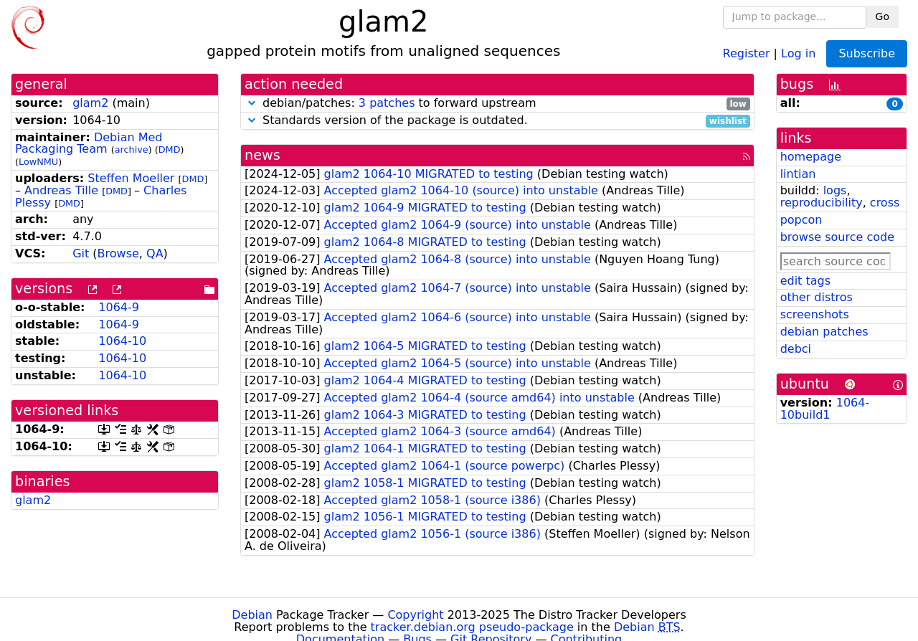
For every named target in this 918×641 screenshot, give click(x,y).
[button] (251, 103)
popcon (801, 220)
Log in (798, 53)
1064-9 (118, 307)
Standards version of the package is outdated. (497, 121)
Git (80, 253)
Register (746, 53)
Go (882, 16)
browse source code (837, 237)
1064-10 (122, 341)
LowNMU (38, 161)
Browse (118, 253)
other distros (816, 297)
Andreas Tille (61, 190)
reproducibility (821, 202)
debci (795, 349)
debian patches (824, 331)
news (262, 155)
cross (884, 202)
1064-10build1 (825, 409)
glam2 (90, 103)
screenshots (814, 314)
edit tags (805, 281)
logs (835, 190)
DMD (169, 149)
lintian (798, 174)
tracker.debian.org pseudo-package (472, 627)
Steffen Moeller (130, 178)
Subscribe (866, 53)
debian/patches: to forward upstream (497, 104)
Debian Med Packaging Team (89, 143)
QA (155, 253)
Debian (252, 615)
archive (131, 149)
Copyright (415, 615)
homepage (810, 156)
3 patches (387, 103)
